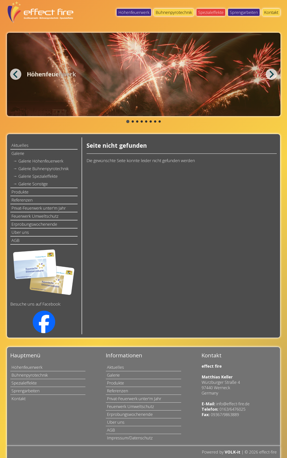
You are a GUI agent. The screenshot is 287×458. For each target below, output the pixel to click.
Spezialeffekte (211, 12)
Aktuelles (19, 145)
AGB (15, 240)
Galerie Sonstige (33, 184)
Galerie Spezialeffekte (38, 176)
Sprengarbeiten (244, 12)
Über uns (20, 232)
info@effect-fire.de (233, 403)
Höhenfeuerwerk (133, 12)
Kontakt (271, 12)
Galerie (17, 153)
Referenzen (22, 200)
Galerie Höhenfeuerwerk (40, 161)
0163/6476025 (233, 409)
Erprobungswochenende (34, 224)
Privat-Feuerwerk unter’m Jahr (38, 208)
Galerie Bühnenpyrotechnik (43, 168)
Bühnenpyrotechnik (174, 12)
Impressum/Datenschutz (130, 438)
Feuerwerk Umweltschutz (35, 216)
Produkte (19, 192)
